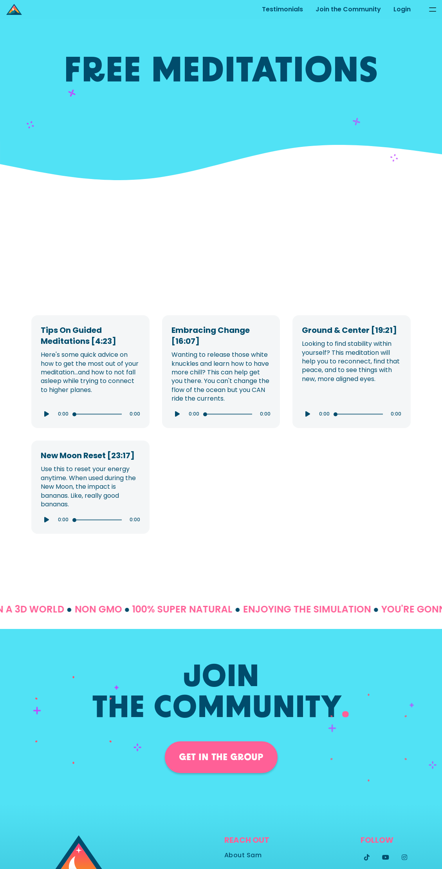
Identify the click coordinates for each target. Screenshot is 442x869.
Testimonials (282, 9)
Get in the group (221, 757)
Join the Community (348, 9)
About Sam (243, 855)
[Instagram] (404, 857)
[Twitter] (367, 857)
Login (402, 9)
